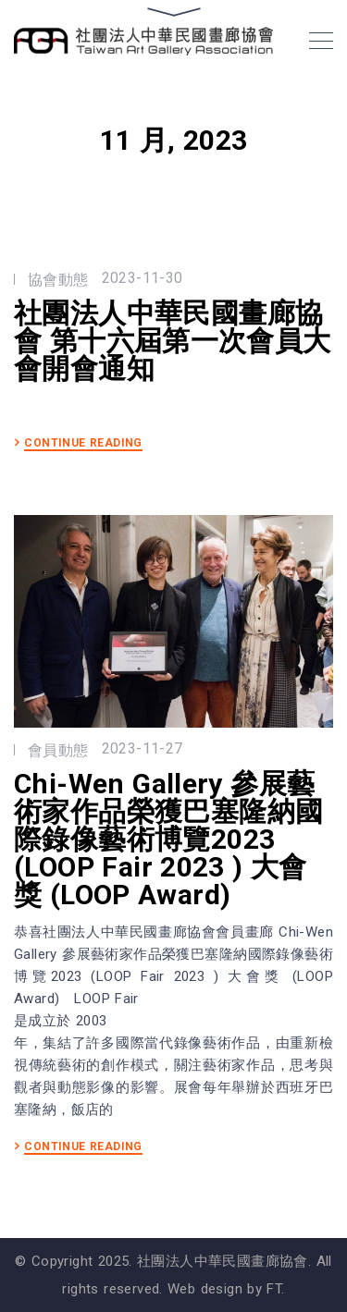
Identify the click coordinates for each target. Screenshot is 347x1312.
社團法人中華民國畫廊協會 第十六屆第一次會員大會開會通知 (172, 341)
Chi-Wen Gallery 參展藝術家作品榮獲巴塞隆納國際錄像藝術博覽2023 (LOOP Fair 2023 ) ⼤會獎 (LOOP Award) (168, 839)
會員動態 (58, 750)
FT (273, 1289)
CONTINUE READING (83, 443)
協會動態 (58, 279)
